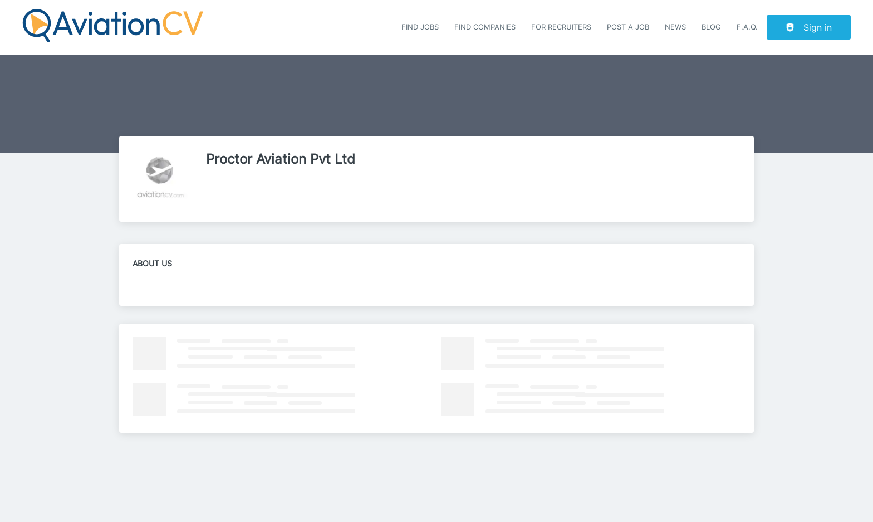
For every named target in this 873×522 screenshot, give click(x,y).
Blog (711, 27)
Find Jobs (420, 27)
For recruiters (561, 27)
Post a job (628, 27)
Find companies (485, 27)
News (675, 27)
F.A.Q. (747, 27)
